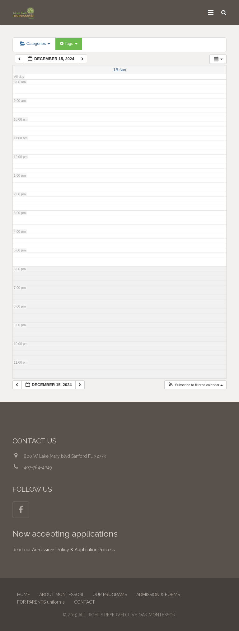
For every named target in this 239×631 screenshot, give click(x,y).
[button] (195, 385)
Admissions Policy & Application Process (73, 549)
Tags (68, 43)
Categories (35, 43)
